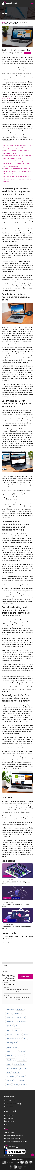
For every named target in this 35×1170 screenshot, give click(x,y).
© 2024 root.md (9, 1155)
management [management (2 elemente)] (12, 1043)
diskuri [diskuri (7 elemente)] (18, 1026)
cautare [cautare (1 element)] (21, 1009)
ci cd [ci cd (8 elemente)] (10, 1013)
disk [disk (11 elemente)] (9, 1026)
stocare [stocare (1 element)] (17, 1072)
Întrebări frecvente (9, 1121)
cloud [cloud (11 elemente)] (18, 1013)
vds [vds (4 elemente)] (9, 1084)
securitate (27, 53)
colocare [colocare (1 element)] (11, 1017)
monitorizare (7, 876)
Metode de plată (9, 1118)
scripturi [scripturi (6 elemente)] (11, 1060)
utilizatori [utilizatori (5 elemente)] (21, 1080)
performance (7, 898)
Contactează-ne (9, 1115)
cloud (5, 920)
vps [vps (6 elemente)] (24, 1084)
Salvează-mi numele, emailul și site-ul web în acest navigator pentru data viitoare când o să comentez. (8, 978)
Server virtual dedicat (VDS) (12, 1104)
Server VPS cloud (9, 1101)
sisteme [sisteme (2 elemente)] (24, 1068)
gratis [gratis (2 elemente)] (10, 1034)
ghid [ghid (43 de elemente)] (18, 1030)
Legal (6, 1128)
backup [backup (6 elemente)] (11, 1009)
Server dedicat (8, 1107)
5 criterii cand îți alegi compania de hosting (17, 998)
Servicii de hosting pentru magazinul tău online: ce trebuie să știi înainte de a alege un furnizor (17, 171)
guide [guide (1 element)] (18, 1034)
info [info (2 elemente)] (26, 1034)
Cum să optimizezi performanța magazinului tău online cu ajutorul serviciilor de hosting (17, 163)
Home (3, 22)
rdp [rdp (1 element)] (24, 1051)
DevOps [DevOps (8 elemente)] (11, 1021)
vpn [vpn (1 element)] (16, 1084)
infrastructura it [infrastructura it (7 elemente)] (14, 1038)
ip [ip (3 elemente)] (25, 1038)
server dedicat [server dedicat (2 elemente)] (20, 1064)
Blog (5, 1124)
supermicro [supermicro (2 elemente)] (11, 1076)
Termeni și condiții (9, 1132)
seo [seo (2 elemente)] (9, 1064)
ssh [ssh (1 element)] (9, 1072)
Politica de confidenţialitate (12, 1139)
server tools (16, 898)
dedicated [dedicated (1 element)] (21, 1017)
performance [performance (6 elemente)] (12, 1051)
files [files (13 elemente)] (9, 1030)
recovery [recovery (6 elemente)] (11, 1055)
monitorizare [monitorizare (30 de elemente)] (13, 1047)
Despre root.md (10, 1111)
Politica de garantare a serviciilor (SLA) (15, 1142)
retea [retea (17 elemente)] (21, 1056)
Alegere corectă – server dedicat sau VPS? (17, 990)
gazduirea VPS (7, 98)
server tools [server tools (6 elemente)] (12, 1068)
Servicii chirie (9, 1097)
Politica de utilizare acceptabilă (13, 1135)
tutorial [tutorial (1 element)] (10, 1080)
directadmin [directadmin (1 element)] (22, 1021)
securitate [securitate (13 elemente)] (22, 1060)
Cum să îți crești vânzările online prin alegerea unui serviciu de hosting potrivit (17, 179)
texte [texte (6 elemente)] (22, 1076)
